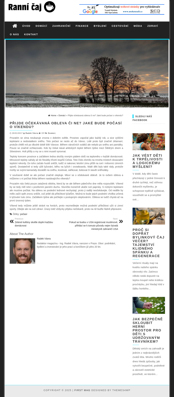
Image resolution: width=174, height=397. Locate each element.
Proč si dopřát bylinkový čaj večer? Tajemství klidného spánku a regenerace (148, 243)
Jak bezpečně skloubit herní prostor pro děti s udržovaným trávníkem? (148, 330)
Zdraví (152, 26)
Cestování (120, 26)
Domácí (41, 26)
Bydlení (100, 26)
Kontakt (31, 34)
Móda (138, 26)
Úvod (26, 26)
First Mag (82, 390)
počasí (23, 214)
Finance (82, 26)
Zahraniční (61, 26)
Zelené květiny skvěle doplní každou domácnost (39, 222)
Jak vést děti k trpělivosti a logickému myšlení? (148, 161)
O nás (14, 34)
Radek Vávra (31, 133)
